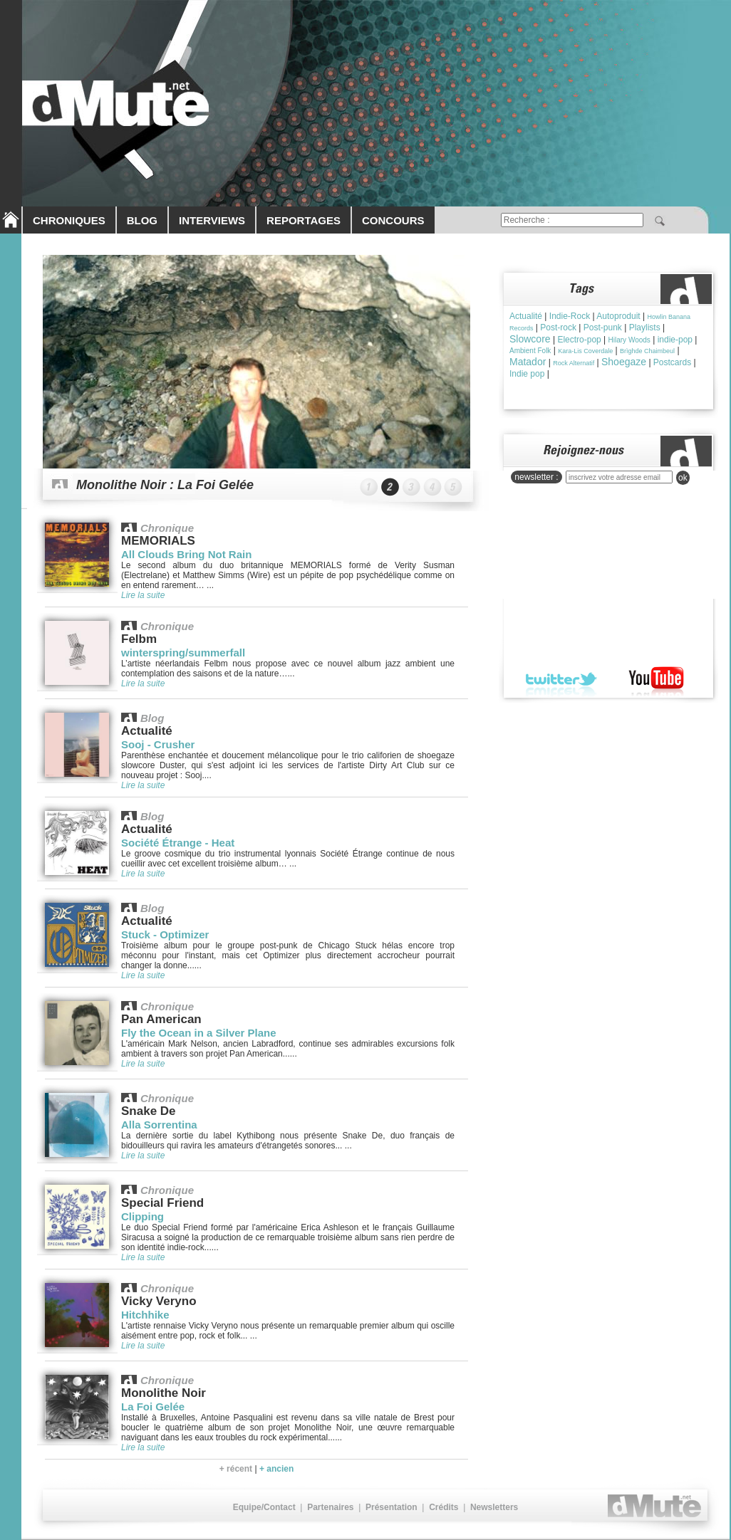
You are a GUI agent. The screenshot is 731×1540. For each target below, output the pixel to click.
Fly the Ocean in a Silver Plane (198, 1033)
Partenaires (330, 1507)
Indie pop (526, 374)
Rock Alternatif (573, 363)
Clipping (142, 1216)
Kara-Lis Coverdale (585, 351)
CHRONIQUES (69, 220)
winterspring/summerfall (183, 652)
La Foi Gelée (153, 1406)
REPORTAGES (303, 220)
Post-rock (558, 327)
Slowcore (530, 339)
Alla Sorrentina (159, 1125)
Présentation (392, 1507)
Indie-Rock (569, 316)
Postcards (672, 362)
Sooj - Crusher (158, 744)
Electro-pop (579, 340)
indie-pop (675, 340)
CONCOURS (393, 220)
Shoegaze (623, 361)
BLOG (142, 220)
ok (683, 478)
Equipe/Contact (264, 1507)
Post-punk (603, 327)
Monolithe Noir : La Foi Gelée (165, 485)
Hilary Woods (629, 340)
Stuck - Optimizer (165, 934)
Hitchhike (145, 1315)
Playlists (644, 327)
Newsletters (494, 1507)
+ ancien (276, 1469)
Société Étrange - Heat (177, 843)
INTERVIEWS (212, 220)
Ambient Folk (530, 351)
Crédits (443, 1507)
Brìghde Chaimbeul (647, 351)
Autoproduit (618, 316)
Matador (527, 361)
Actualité (525, 316)
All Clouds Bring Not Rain (186, 554)
